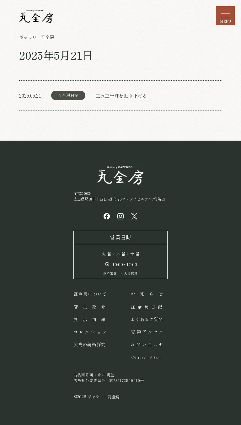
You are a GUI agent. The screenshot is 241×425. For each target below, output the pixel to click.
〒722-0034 (119, 196)
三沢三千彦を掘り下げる (121, 95)
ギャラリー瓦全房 (36, 37)
